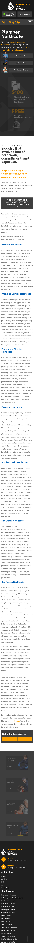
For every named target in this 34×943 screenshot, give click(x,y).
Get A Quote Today (24, 739)
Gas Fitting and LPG (8, 933)
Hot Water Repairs (7, 907)
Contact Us (9, 739)
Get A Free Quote (24, 14)
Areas (3, 885)
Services (4, 879)
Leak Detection (6, 921)
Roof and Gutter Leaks (9, 939)
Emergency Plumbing (8, 895)
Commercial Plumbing (8, 930)
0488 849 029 (10, 22)
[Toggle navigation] (30, 22)
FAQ (2, 882)
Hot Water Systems (8, 904)
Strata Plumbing (6, 924)
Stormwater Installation (9, 927)
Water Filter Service (8, 936)
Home (3, 876)
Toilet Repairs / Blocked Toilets (12, 898)
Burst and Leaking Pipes (9, 901)
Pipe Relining (5, 918)
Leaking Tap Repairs (8, 910)
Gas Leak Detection (8, 913)
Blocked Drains (6, 915)
